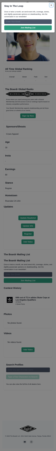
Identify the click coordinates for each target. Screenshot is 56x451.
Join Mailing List (28, 28)
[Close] (51, 5)
